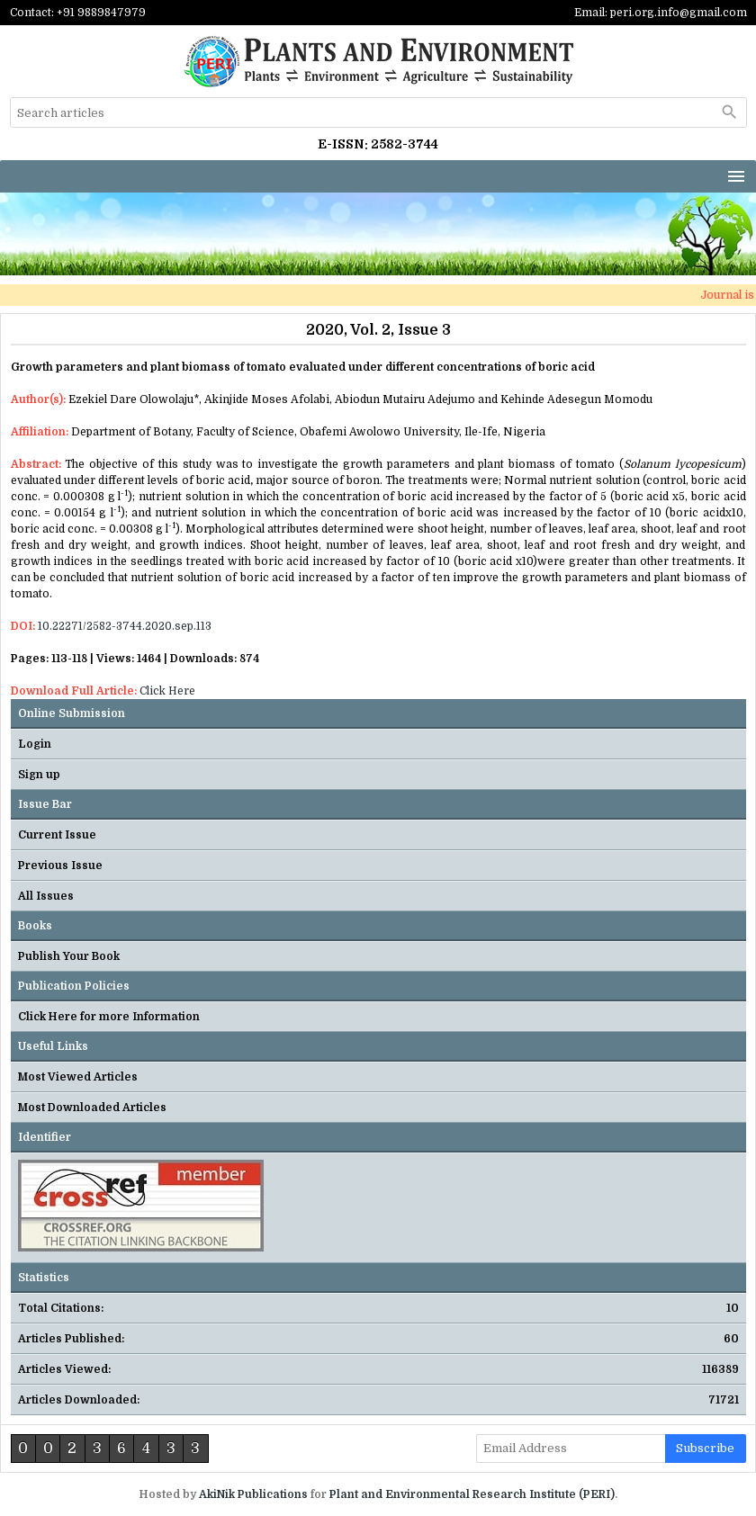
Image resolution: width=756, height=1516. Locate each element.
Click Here (167, 691)
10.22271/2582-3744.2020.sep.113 (125, 626)
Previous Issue (60, 865)
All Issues (46, 896)
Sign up (39, 774)
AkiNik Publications (253, 1494)
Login (34, 744)
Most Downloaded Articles (92, 1107)
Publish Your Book (69, 956)
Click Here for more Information (109, 1016)
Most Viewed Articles (78, 1077)
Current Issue (57, 835)
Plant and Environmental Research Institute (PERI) (472, 1494)
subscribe (705, 1448)
